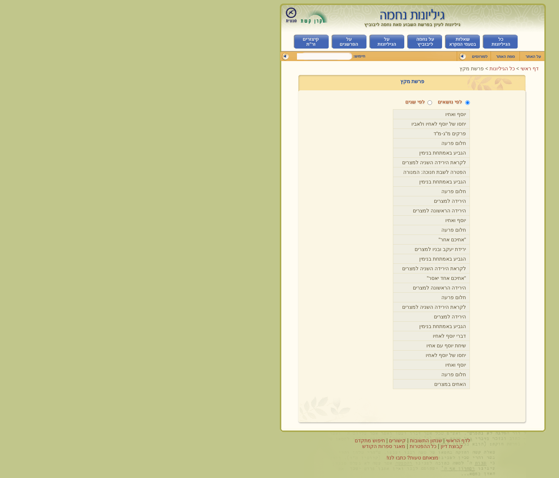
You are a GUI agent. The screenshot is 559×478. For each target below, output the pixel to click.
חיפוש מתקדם (237, 440)
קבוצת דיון (319, 446)
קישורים (264, 440)
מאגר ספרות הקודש (250, 446)
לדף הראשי (325, 440)
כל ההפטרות (290, 446)
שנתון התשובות (293, 440)
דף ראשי (396, 68)
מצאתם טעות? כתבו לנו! (279, 458)
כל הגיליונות (368, 68)
